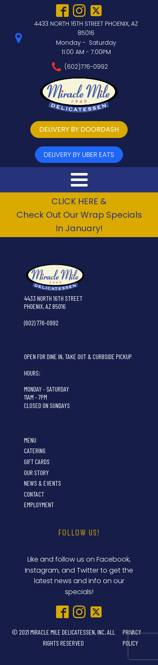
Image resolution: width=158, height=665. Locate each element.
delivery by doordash (79, 129)
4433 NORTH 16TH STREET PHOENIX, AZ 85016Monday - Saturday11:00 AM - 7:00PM (86, 37)
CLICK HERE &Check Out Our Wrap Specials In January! (79, 214)
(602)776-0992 (86, 66)
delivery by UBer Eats (79, 154)
